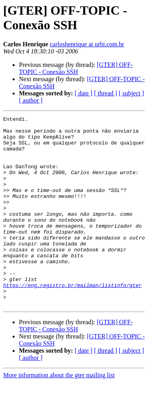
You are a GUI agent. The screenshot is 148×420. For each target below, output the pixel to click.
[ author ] (31, 100)
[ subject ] (131, 93)
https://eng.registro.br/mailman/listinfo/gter (72, 319)
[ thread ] (105, 93)
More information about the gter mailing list (59, 413)
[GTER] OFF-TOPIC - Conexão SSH (76, 68)
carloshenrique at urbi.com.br (87, 44)
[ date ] (83, 93)
